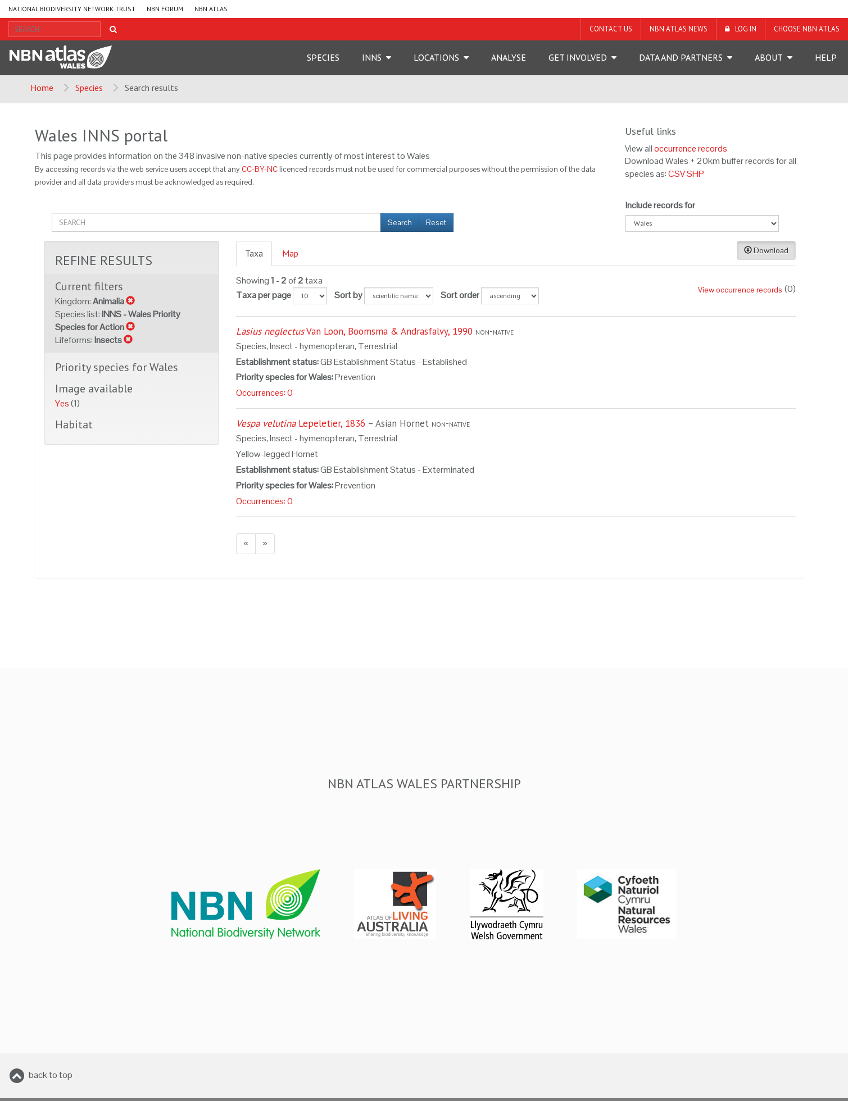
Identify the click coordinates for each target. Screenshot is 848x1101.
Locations (436, 57)
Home (41, 87)
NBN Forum (165, 8)
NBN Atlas (211, 8)
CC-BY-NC (260, 169)
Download (766, 250)
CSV (676, 174)
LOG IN (745, 29)
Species (323, 57)
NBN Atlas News (679, 29)
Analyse (508, 57)
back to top (50, 1075)
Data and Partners (681, 57)
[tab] (254, 253)
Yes (63, 403)
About (769, 57)
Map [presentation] (290, 253)
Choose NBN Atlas (807, 29)
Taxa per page (263, 295)
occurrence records (690, 148)
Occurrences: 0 (264, 393)
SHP (695, 174)
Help (826, 57)
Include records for (660, 205)
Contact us (610, 29)
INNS (372, 57)
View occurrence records (740, 290)
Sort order (460, 295)
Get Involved (577, 57)
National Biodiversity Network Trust (71, 8)
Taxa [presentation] (254, 253)
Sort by (348, 295)
